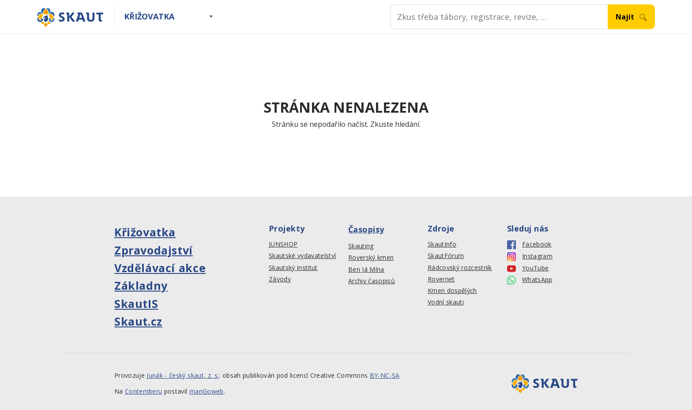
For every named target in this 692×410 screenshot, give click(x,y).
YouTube (528, 268)
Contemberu (143, 391)
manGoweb (206, 391)
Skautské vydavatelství (302, 256)
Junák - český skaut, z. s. (183, 375)
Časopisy (366, 229)
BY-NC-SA (385, 375)
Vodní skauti (446, 302)
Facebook (529, 244)
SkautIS (136, 303)
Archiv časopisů (371, 281)
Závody (280, 279)
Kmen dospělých (452, 291)
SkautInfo (442, 244)
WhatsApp (530, 280)
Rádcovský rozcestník (460, 268)
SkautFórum (446, 256)
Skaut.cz (138, 321)
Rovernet (441, 279)
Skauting (361, 246)
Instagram (530, 256)
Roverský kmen (371, 258)
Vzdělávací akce (160, 267)
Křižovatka (149, 16)
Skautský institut (293, 268)
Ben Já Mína (366, 269)
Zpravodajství (153, 250)
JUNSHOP (283, 244)
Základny (141, 285)
